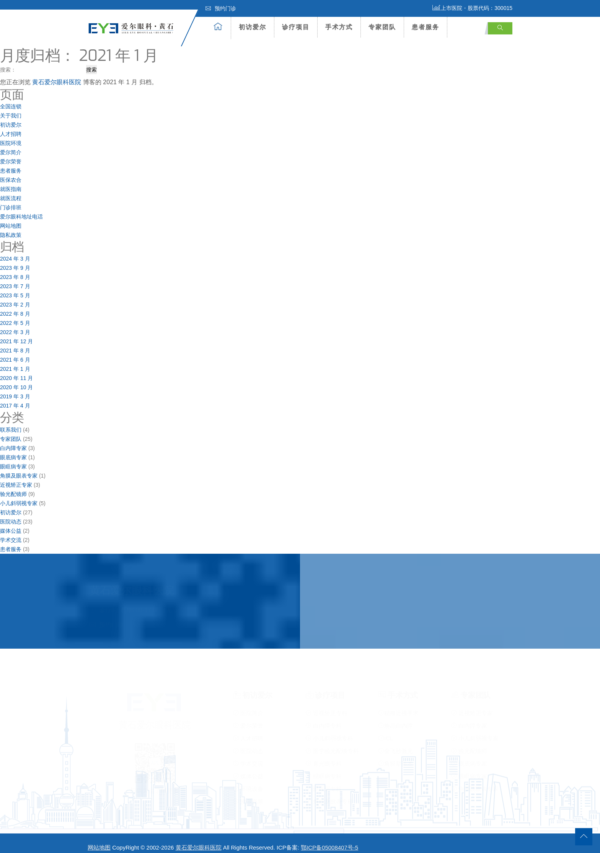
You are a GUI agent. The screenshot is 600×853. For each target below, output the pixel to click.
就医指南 (10, 182)
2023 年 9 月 (15, 261)
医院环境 (10, 136)
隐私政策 (10, 228)
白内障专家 (13, 440)
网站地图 (10, 218)
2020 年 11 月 (16, 371)
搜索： (8, 62)
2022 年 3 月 (15, 325)
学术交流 (10, 532)
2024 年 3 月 (15, 251)
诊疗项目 (296, 27)
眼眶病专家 (13, 459)
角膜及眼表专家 (19, 468)
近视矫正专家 (16, 477)
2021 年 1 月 (15, 362)
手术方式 (339, 27)
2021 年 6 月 (15, 352)
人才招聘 (10, 127)
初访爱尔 (252, 27)
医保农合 (10, 173)
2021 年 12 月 (16, 334)
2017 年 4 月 (15, 398)
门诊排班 (10, 200)
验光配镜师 (13, 486)
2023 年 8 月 (15, 270)
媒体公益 (10, 523)
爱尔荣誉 (10, 154)
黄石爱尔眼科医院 (56, 74)
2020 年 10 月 (16, 380)
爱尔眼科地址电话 (21, 209)
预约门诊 (220, 8)
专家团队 (382, 27)
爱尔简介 (10, 145)
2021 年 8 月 (15, 343)
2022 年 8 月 (15, 306)
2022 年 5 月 (15, 316)
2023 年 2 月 (15, 297)
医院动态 (10, 514)
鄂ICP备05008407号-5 (329, 840)
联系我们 (10, 422)
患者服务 (425, 27)
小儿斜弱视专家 (19, 496)
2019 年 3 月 (15, 389)
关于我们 (10, 108)
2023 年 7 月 (15, 279)
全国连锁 (10, 99)
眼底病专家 (13, 450)
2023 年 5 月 (15, 288)
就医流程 (10, 191)
